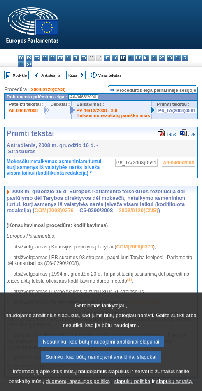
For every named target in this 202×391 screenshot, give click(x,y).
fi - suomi (21, 64)
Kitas (72, 75)
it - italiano (107, 58)
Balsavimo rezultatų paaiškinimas (113, 115)
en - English (76, 58)
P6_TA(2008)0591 (177, 110)
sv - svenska (29, 64)
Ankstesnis (50, 75)
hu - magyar (131, 58)
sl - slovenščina (185, 58)
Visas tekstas (109, 75)
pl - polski (154, 58)
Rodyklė (20, 75)
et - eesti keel (60, 58)
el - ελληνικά (68, 58)
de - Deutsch (52, 58)
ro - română (170, 58)
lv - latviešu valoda (115, 58)
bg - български (21, 58)
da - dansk (45, 58)
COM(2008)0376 (54, 210)
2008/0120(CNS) (48, 89)
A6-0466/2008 (23, 110)
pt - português (162, 58)
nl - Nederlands (146, 58)
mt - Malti (138, 58)
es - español (29, 58)
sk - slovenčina (177, 58)
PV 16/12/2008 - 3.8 (97, 110)
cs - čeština (37, 58)
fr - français (84, 58)
